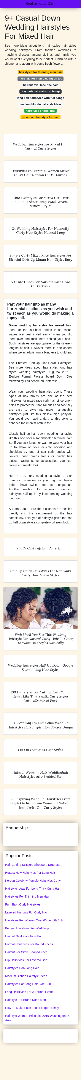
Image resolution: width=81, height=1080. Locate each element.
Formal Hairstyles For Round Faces (29, 944)
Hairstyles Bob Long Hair (22, 968)
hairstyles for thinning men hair (40, 72)
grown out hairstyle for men (40, 117)
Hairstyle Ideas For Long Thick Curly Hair (32, 888)
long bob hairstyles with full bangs (40, 97)
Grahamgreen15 (39, 4)
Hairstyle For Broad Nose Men (25, 1000)
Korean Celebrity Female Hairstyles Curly (33, 880)
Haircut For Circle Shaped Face (26, 952)
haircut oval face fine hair (40, 85)
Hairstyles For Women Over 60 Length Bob (34, 920)
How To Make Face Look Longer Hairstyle (33, 1008)
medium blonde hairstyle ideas (40, 104)
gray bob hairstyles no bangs (40, 91)
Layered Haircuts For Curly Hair (26, 912)
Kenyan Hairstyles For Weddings (27, 928)
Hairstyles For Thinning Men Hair (27, 896)
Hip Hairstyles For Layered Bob (26, 960)
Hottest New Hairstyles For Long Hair (30, 872)
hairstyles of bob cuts (40, 110)
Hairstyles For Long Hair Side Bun (28, 984)
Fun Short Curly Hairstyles (22, 904)
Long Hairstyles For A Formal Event (29, 992)
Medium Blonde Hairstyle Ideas (26, 976)
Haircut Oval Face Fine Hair (24, 936)
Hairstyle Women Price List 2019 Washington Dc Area (37, 1018)
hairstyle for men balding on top (40, 78)
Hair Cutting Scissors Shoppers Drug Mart (33, 864)
